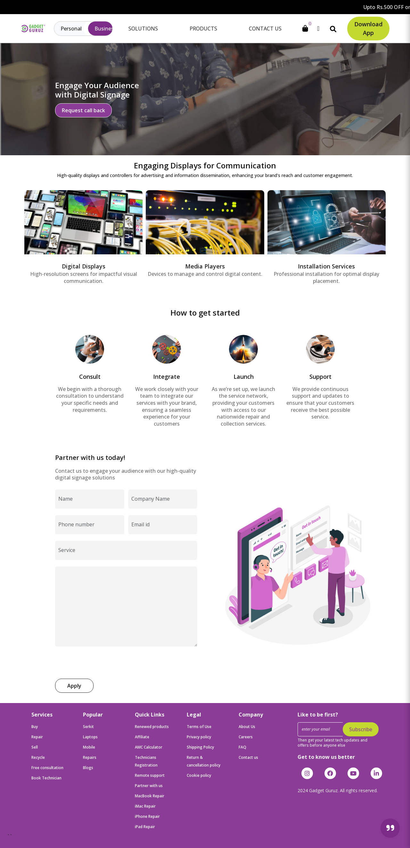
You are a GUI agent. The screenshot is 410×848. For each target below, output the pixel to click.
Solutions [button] (143, 28)
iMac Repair (145, 806)
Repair (37, 737)
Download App (368, 28)
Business (105, 28)
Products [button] (203, 28)
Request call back (83, 110)
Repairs (89, 757)
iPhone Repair (147, 816)
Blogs (88, 767)
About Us (247, 726)
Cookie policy (199, 775)
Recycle (38, 757)
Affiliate (142, 737)
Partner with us (149, 785)
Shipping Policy (200, 747)
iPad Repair (145, 826)
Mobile (89, 747)
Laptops (90, 737)
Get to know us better (326, 756)
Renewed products (152, 726)
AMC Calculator (148, 747)
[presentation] (103, 662)
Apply (74, 685)
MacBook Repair (149, 796)
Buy (34, 726)
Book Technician (46, 778)
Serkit (88, 726)
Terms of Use (199, 726)
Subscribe (360, 729)
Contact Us (265, 28)
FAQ (242, 747)
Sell (34, 747)
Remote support (150, 775)
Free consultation (47, 767)
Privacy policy (199, 737)
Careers (246, 737)
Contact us (248, 757)
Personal (71, 28)
